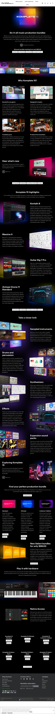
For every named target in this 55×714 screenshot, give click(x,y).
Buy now (5, 536)
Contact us (44, 682)
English (40, 698)
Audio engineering (29, 1)
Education (44, 687)
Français (52, 698)
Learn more (5, 534)
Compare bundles (27, 495)
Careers (43, 684)
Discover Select (34, 563)
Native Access (4, 684)
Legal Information (23, 698)
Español (48, 699)
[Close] (53, 710)
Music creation (19, 1)
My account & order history (7, 680)
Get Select (15, 51)
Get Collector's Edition (37, 51)
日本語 (48, 698)
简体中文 (52, 699)
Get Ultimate (28, 51)
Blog (43, 679)
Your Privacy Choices (24, 699)
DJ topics (23, 688)
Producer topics (30, 688)
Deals (27, 4)
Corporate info (44, 680)
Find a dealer (4, 682)
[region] (27, 710)
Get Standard (21, 51)
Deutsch (44, 698)
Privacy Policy (30, 698)
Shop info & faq (5, 679)
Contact (31, 699)
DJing (36, 1)
